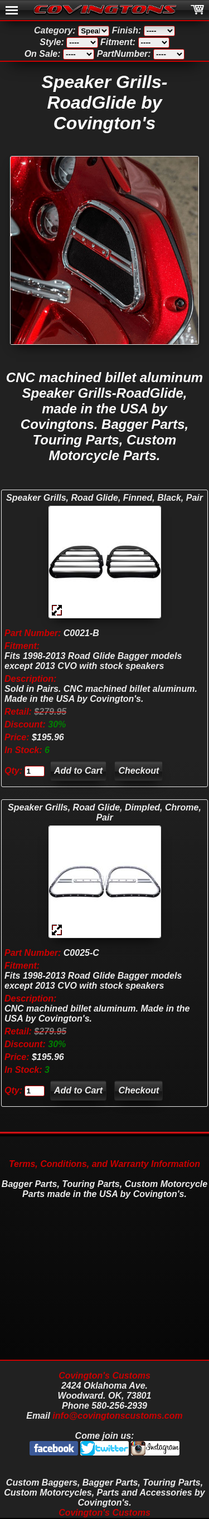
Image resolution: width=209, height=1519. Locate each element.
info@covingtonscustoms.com (117, 1415)
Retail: (18, 711)
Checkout (138, 770)
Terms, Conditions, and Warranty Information (104, 1164)
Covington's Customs (104, 1375)
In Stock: (24, 750)
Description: (30, 678)
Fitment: (22, 646)
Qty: (13, 770)
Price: (16, 737)
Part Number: (32, 633)
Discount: (25, 724)
